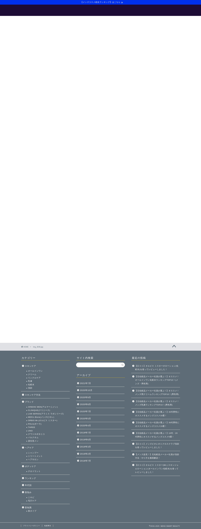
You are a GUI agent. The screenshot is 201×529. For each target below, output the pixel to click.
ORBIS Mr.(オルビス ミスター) (155, 177)
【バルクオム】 (103, 19)
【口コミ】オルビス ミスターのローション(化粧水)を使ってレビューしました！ (156, 368)
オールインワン (148, 127)
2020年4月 (85, 425)
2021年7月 (85, 383)
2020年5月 (85, 418)
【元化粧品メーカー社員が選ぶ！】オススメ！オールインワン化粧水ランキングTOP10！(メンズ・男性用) (157, 380)
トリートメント (148, 212)
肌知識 (141, 264)
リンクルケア (147, 134)
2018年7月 (85, 461)
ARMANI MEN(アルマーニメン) (156, 163)
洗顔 (143, 144)
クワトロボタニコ (149, 190)
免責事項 (47, 525)
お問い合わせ (142, 19)
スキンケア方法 (146, 151)
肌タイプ (145, 267)
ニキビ (144, 254)
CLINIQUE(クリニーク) (152, 167)
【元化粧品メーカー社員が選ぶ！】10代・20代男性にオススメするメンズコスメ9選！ (156, 435)
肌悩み (141, 248)
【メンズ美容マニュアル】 (78, 19)
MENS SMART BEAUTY (101, 10)
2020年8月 (85, 404)
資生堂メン (146, 197)
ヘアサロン (146, 216)
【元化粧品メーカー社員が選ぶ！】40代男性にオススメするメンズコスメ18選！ (157, 414)
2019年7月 (85, 432)
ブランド (142, 158)
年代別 (141, 241)
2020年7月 (85, 411)
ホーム (56, 19)
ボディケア (143, 222)
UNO (143, 187)
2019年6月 (85, 439)
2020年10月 (86, 390)
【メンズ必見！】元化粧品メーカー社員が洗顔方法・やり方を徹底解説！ (157, 456)
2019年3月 (85, 446)
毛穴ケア (145, 257)
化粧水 (144, 141)
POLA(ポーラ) (148, 180)
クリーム (145, 131)
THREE (144, 184)
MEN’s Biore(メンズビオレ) (154, 173)
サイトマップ (123, 19)
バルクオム (146, 194)
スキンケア (143, 122)
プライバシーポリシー (31, 525)
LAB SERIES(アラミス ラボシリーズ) (159, 170)
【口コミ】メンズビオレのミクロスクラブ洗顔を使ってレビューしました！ (157, 446)
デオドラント (147, 228)
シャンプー (146, 209)
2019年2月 (85, 454)
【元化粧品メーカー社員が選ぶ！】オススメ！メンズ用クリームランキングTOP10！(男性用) (157, 392)
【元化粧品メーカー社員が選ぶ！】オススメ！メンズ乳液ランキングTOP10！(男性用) (157, 403)
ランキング (143, 234)
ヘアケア (142, 204)
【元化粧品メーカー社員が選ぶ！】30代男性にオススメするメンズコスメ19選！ (157, 424)
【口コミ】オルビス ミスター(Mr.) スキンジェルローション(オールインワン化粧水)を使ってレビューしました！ (157, 468)
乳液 (143, 137)
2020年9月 (85, 397)
